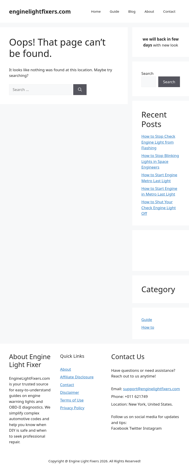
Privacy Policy (72, 407)
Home (96, 11)
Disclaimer (69, 392)
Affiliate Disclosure (77, 377)
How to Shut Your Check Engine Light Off (158, 207)
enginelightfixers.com (40, 11)
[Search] (80, 89)
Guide (114, 11)
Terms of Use (72, 400)
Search (147, 73)
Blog (131, 11)
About (149, 11)
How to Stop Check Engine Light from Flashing (158, 142)
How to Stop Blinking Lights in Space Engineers (160, 161)
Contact (169, 11)
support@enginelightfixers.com (151, 388)
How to (147, 327)
